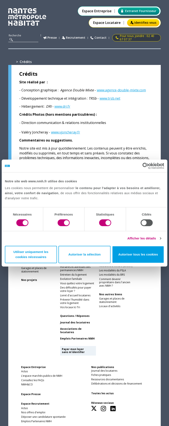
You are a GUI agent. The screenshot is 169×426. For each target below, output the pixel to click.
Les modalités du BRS (112, 274)
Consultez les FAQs (32, 380)
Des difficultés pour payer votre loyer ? (75, 289)
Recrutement (73, 38)
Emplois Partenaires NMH (77, 338)
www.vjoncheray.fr (65, 132)
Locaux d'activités (109, 306)
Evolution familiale (71, 279)
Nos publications (102, 367)
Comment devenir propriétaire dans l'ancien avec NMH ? (114, 282)
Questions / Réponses (75, 316)
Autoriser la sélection (84, 254)
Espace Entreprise (97, 11)
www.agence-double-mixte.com (121, 90)
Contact (98, 38)
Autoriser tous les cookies (138, 254)
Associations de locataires (71, 330)
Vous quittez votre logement (77, 283)
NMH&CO (27, 384)
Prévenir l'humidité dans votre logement (74, 301)
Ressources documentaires (107, 379)
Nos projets (29, 280)
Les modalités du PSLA (112, 270)
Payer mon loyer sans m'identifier (73, 350)
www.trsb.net (110, 98)
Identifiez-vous (143, 23)
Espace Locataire (107, 23)
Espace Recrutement (35, 403)
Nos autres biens (110, 294)
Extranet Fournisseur (138, 11)
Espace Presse (31, 394)
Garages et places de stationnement (34, 270)
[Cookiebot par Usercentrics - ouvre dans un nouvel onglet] (145, 166)
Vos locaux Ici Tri (70, 307)
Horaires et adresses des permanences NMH (75, 268)
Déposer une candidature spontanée (43, 417)
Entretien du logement (73, 274)
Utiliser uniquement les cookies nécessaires (30, 254)
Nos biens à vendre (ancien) (115, 266)
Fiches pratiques (101, 375)
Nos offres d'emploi (33, 412)
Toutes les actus (102, 393)
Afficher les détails (141, 238)
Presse (50, 38)
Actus (24, 371)
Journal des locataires (75, 322)
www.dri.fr (62, 106)
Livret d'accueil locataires (75, 295)
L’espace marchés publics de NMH (41, 376)
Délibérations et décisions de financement (116, 383)
